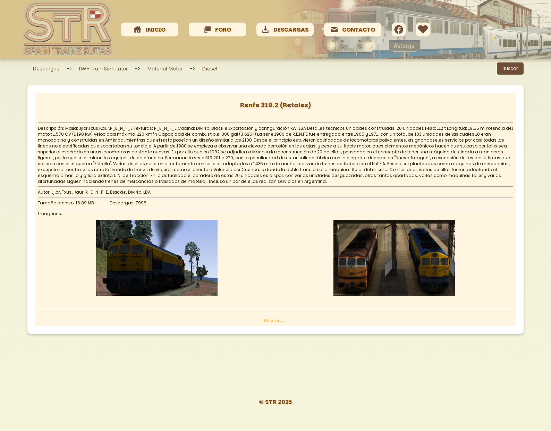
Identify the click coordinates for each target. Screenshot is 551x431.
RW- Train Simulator (103, 68)
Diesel (210, 68)
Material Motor (165, 68)
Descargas (46, 68)
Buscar (510, 68)
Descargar (275, 320)
